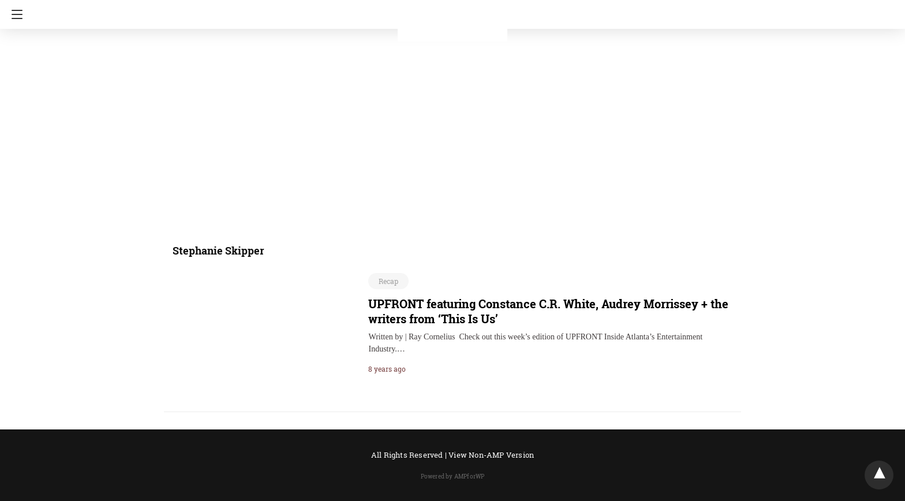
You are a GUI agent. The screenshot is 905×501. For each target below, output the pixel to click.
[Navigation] (14, 14)
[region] (449, 130)
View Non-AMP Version (491, 455)
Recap (388, 281)
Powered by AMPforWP (453, 476)
